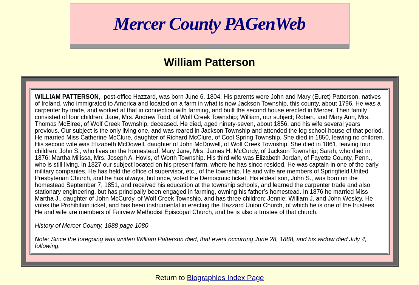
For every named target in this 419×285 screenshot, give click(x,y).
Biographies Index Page (225, 278)
